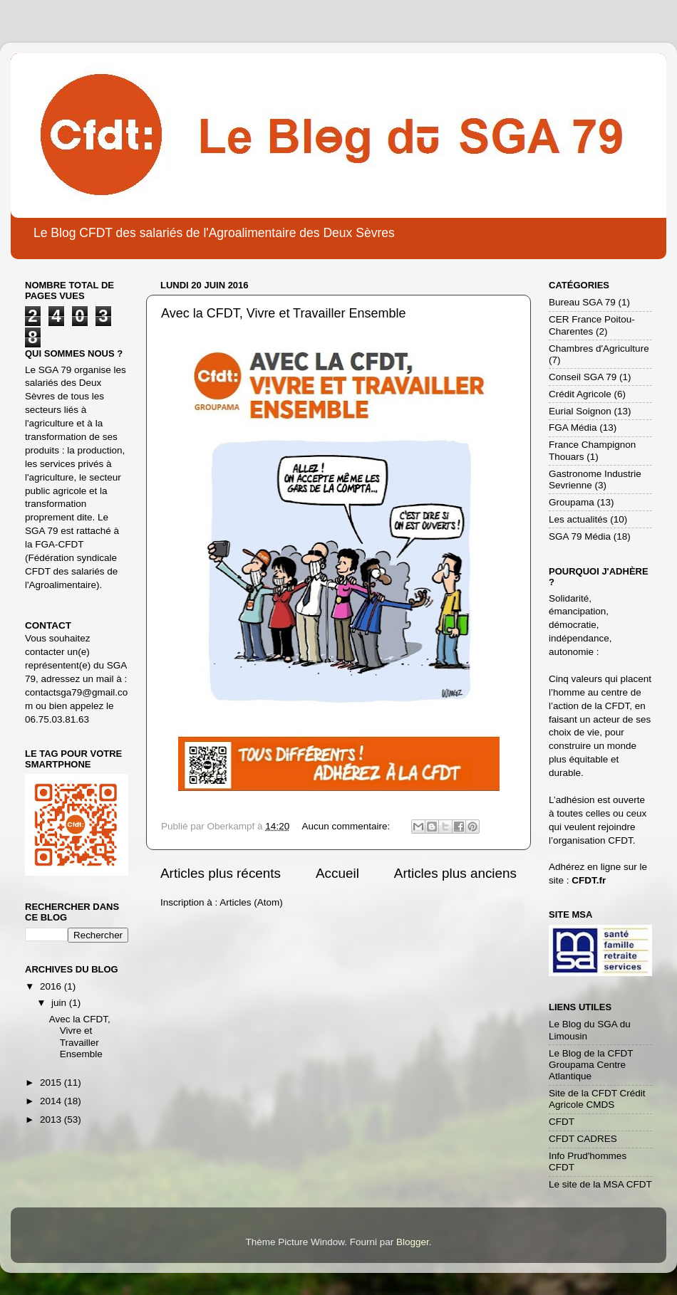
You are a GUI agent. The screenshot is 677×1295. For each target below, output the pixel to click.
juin (60, 1002)
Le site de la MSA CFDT (600, 1184)
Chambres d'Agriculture (599, 348)
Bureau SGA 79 (582, 302)
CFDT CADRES (583, 1138)
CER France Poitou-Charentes (592, 325)
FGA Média (573, 427)
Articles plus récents (220, 873)
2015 (52, 1082)
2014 (52, 1101)
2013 (52, 1119)
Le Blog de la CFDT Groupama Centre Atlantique (591, 1064)
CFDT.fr (589, 880)
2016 (52, 986)
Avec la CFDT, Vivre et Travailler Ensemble (283, 313)
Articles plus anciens (455, 873)
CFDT (561, 1121)
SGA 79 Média (580, 536)
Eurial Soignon (580, 411)
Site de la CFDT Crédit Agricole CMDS (597, 1099)
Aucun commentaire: (347, 826)
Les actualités (578, 519)
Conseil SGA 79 (582, 377)
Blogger (412, 1242)
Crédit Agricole (580, 394)
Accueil (337, 873)
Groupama (571, 502)
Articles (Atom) (251, 902)
